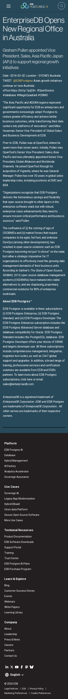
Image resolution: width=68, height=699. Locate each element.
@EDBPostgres (23, 80)
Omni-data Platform (16, 509)
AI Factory (10, 466)
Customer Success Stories (19, 590)
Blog (6, 585)
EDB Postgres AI (13, 449)
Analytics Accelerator (16, 471)
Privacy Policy (37, 688)
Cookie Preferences (41, 693)
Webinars (9, 601)
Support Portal (12, 547)
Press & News (12, 639)
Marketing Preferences (15, 693)
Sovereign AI (11, 493)
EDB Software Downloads (19, 542)
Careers (8, 645)
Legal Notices (11, 688)
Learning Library (13, 612)
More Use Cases (13, 520)
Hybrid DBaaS (12, 504)
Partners (9, 650)
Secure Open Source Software (21, 514)
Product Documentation (18, 536)
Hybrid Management (16, 460)
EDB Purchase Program (17, 569)
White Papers (12, 607)
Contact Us (10, 655)
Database (9, 455)
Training (9, 552)
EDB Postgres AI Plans (17, 563)
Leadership (10, 634)
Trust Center (11, 558)
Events (8, 596)
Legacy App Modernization (19, 498)
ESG (24, 688)
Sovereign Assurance (16, 476)
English (15, 674)
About (7, 628)
